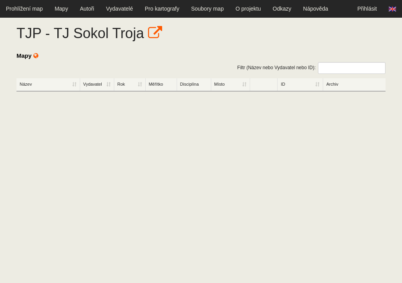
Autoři (87, 9)
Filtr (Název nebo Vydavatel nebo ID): (311, 68)
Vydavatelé (119, 9)
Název (26, 84)
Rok (121, 84)
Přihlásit (367, 9)
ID (283, 84)
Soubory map (207, 9)
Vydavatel (92, 84)
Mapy (61, 9)
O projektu (248, 9)
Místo (219, 84)
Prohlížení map (24, 9)
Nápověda (315, 9)
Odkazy (282, 9)
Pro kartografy (162, 9)
